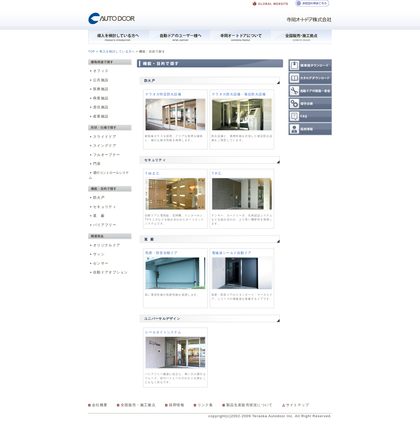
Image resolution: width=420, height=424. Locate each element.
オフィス (99, 71)
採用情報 (176, 405)
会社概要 (99, 405)
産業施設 (99, 116)
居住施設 (99, 107)
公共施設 (99, 80)
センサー (99, 263)
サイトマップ (297, 405)
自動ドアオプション (108, 272)
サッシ (97, 254)
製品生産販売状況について (249, 405)
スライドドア (102, 137)
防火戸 (97, 197)
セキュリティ (102, 207)
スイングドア (102, 145)
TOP (91, 51)
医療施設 (99, 89)
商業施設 (99, 98)
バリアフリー (102, 225)
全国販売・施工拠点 (138, 405)
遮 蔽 (97, 216)
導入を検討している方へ (117, 51)
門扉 (95, 164)
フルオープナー (104, 155)
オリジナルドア (104, 245)
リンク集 (205, 405)
